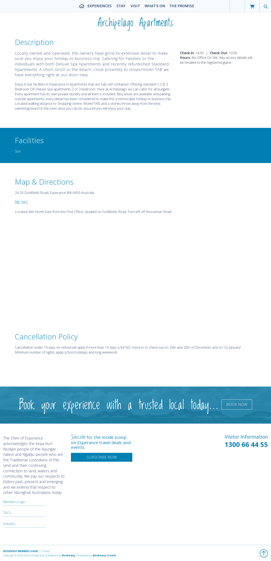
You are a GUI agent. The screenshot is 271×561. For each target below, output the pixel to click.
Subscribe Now (102, 457)
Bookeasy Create (104, 555)
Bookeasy (68, 555)
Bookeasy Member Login (20, 551)
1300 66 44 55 (246, 444)
